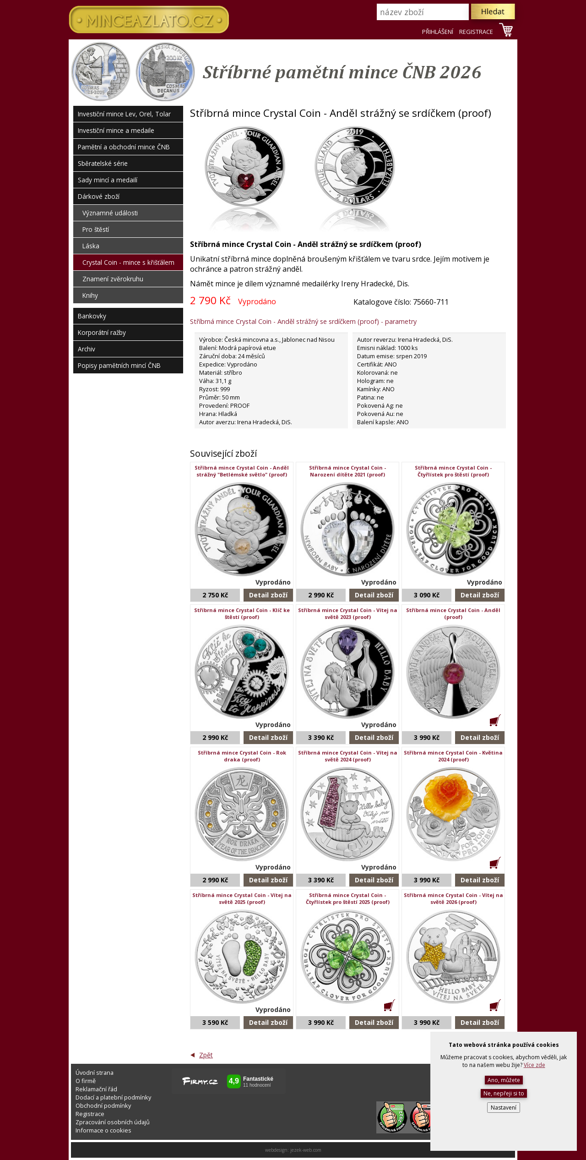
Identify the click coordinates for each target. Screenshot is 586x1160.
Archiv (86, 349)
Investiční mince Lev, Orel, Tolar (124, 113)
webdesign (276, 1150)
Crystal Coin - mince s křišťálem (128, 262)
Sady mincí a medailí (107, 179)
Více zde (534, 1065)
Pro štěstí (95, 229)
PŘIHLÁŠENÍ (437, 31)
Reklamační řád (96, 1089)
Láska (90, 245)
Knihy (90, 295)
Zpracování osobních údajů (113, 1122)
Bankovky (92, 316)
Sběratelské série (103, 163)
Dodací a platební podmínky (113, 1097)
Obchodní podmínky (103, 1105)
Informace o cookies (103, 1130)
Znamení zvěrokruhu (112, 278)
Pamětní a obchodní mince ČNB (124, 146)
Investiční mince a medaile (116, 130)
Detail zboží (268, 595)
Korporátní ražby (102, 332)
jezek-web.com (305, 1150)
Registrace (90, 1114)
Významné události (110, 212)
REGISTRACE (476, 31)
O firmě (86, 1081)
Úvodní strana (95, 1072)
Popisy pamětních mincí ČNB (119, 365)
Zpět (206, 1055)
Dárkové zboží (98, 196)
